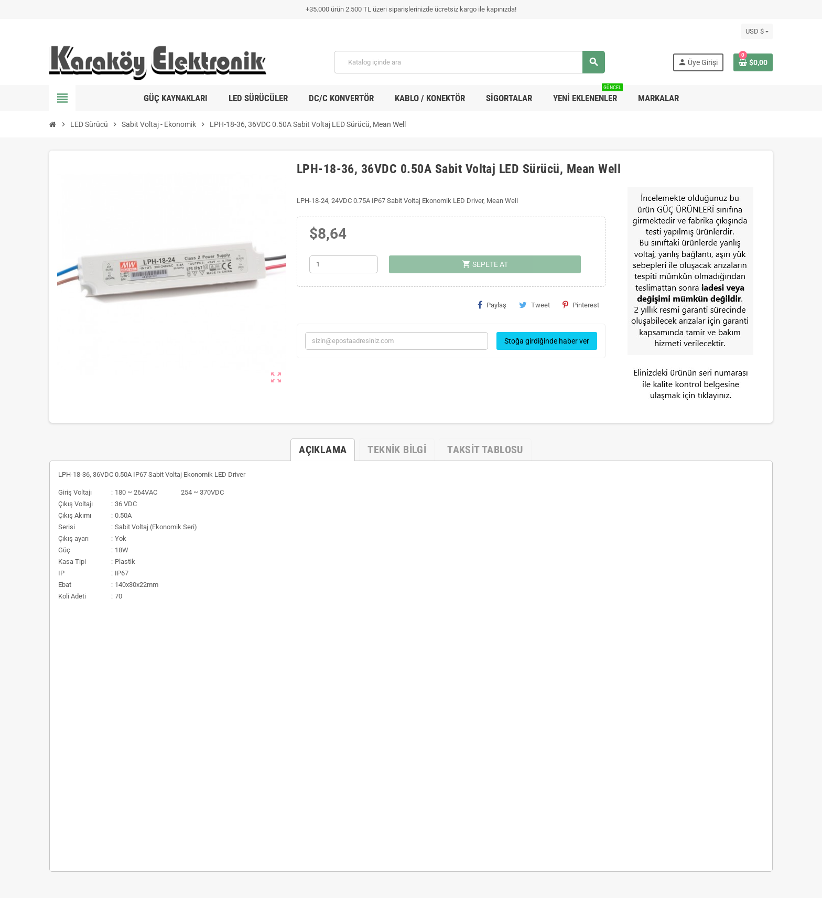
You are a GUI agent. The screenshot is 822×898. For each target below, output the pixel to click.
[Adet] (343, 264)
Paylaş (492, 305)
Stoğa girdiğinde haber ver (546, 341)
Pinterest (581, 305)
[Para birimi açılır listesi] (757, 31)
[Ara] (469, 62)
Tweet (534, 305)
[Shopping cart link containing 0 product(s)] (753, 62)
